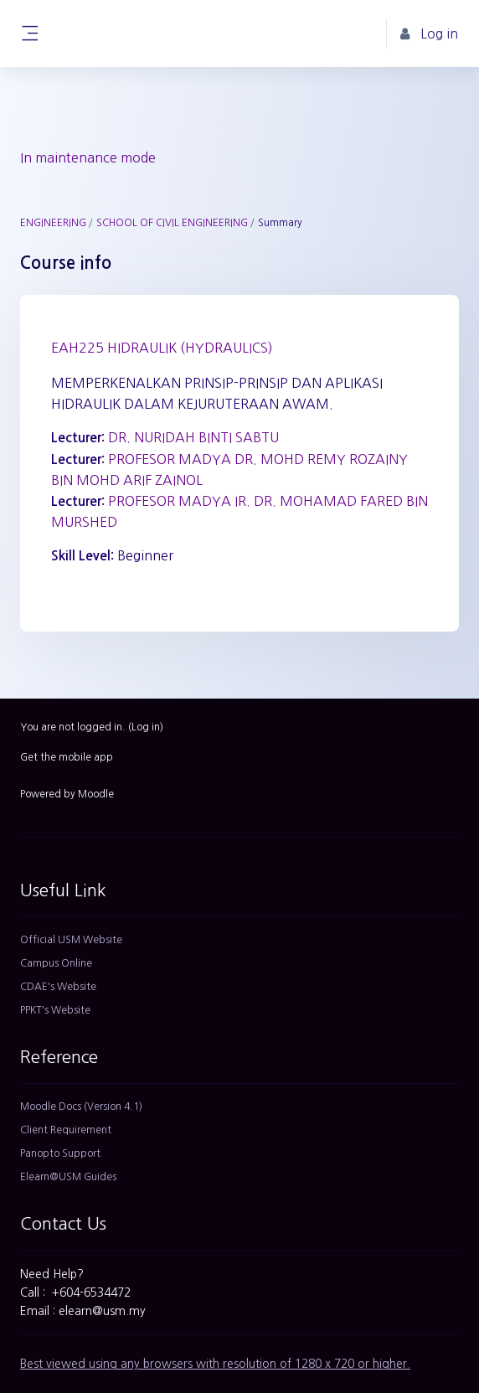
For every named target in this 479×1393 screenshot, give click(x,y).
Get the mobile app (66, 757)
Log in (145, 727)
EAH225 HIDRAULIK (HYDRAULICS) (162, 347)
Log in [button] (429, 34)
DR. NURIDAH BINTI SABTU (193, 437)
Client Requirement (65, 1130)
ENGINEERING (53, 223)
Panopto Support (60, 1153)
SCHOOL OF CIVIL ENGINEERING (172, 223)
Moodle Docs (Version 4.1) (81, 1107)
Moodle (96, 794)
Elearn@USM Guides (68, 1177)
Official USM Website (71, 940)
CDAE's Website (58, 987)
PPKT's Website (55, 1010)
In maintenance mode (88, 157)
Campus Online (56, 963)
